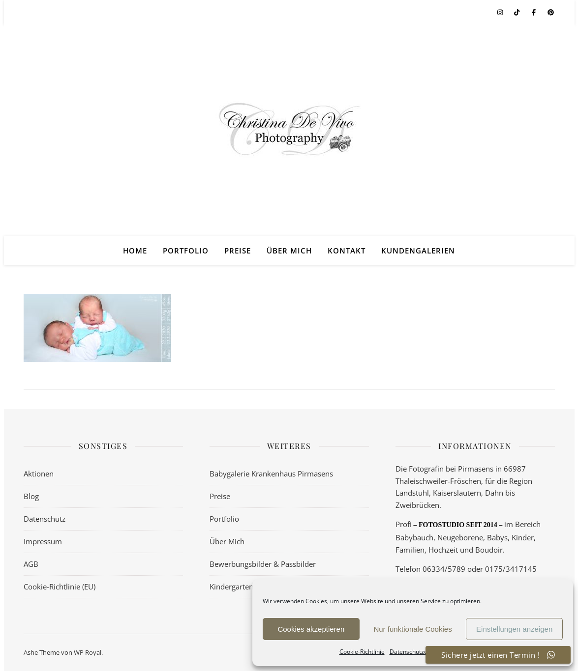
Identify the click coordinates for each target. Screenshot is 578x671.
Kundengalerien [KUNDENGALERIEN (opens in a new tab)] (418, 250)
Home (135, 250)
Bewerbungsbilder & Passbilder (263, 564)
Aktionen (39, 473)
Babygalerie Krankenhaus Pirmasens (271, 473)
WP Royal (87, 652)
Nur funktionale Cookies (412, 629)
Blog (31, 496)
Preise (237, 250)
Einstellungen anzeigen (514, 629)
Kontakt (346, 250)
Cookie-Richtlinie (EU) (59, 586)
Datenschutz (44, 519)
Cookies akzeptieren (310, 629)
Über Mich (289, 250)
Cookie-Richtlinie (362, 651)
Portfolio (186, 250)
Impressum (43, 541)
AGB (31, 564)
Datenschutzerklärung (420, 651)
